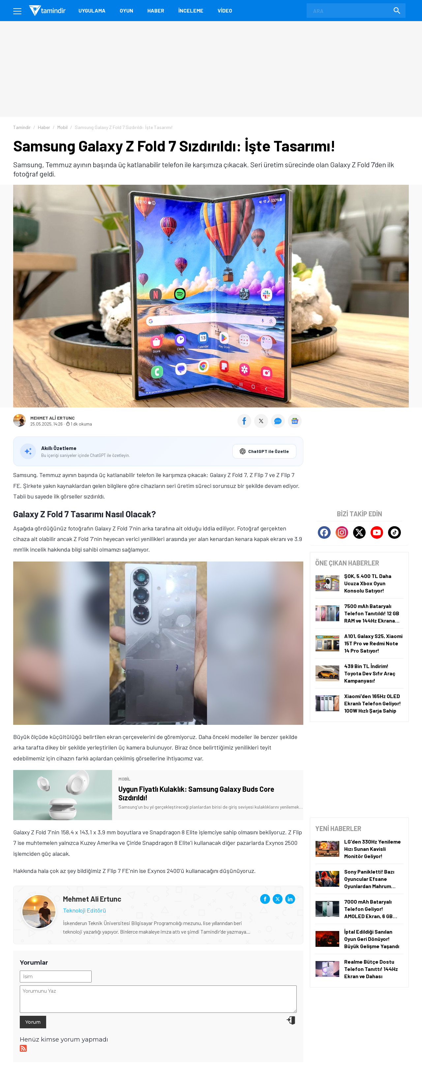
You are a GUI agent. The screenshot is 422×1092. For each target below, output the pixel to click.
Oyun (126, 10)
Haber (155, 10)
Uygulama (92, 10)
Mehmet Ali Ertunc (52, 418)
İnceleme (190, 10)
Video (225, 10)
